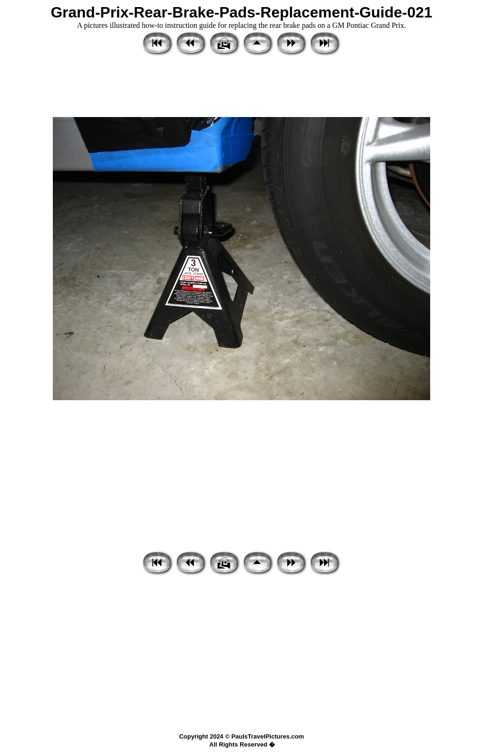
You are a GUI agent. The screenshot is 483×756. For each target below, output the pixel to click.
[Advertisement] (241, 87)
